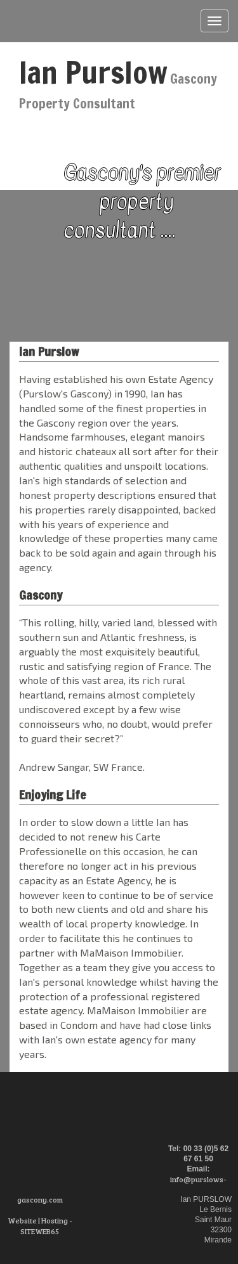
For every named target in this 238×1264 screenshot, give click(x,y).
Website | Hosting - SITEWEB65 (40, 1225)
